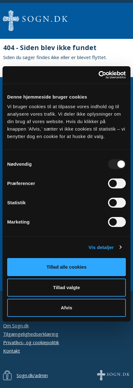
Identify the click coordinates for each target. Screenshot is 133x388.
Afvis (66, 307)
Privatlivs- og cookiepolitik (31, 342)
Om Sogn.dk (16, 325)
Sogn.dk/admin (32, 375)
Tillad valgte (66, 287)
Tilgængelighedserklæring (30, 334)
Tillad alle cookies (66, 267)
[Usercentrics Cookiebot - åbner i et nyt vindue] (98, 75)
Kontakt (11, 351)
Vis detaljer (101, 247)
